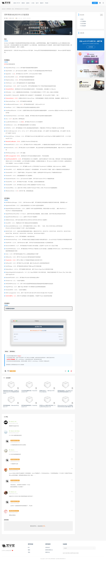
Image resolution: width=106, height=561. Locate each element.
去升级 (44, 330)
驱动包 (6, 351)
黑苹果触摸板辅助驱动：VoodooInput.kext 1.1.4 (29, 406)
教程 (29, 549)
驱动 (13, 8)
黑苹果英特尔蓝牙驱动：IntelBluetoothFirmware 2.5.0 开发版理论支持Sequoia (11, 392)
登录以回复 (72, 421)
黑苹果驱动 (12, 351)
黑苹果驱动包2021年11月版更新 (17, 364)
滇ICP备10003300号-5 (61, 558)
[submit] (93, 548)
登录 (44, 526)
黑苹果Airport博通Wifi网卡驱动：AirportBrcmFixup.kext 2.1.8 (47, 406)
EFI (29, 547)
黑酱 (6, 18)
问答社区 (47, 547)
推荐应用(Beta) (49, 549)
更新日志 (47, 552)
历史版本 (83, 25)
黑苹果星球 (8, 8)
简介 (82, 19)
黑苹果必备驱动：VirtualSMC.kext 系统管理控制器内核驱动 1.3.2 (65, 391)
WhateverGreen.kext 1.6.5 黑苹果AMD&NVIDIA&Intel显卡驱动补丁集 (65, 406)
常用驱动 (83, 21)
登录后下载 (38, 326)
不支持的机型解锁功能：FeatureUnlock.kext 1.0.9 (29, 391)
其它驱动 (83, 23)
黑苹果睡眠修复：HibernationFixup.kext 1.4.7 (11, 406)
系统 (29, 552)
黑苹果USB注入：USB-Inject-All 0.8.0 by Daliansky (47, 391)
